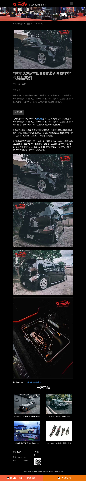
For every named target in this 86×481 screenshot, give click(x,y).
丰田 (35, 24)
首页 (22, 24)
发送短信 (64, 478)
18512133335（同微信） (21, 478)
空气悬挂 (39, 119)
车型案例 (28, 24)
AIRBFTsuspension (41, 471)
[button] (71, 3)
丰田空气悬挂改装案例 (32, 382)
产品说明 (18, 112)
